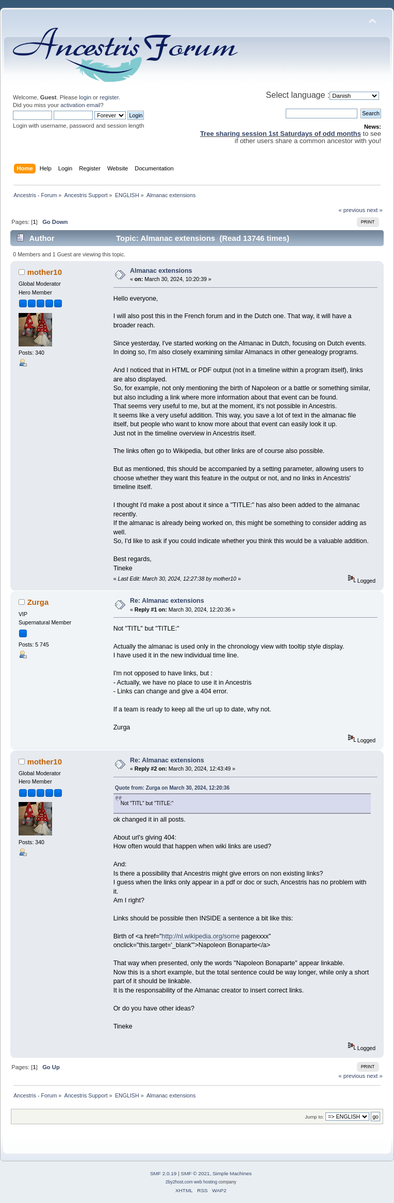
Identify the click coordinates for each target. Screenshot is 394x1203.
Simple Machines (232, 1173)
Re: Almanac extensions (167, 600)
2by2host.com (179, 1181)
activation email (80, 105)
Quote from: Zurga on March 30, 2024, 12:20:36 (172, 788)
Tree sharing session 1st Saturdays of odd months (280, 133)
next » (375, 210)
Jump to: (314, 1117)
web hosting (205, 1181)
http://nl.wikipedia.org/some (201, 936)
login (85, 97)
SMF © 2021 (195, 1173)
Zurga (38, 602)
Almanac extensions (161, 270)
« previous (351, 210)
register (109, 97)
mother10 (44, 272)
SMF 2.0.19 (163, 1173)
